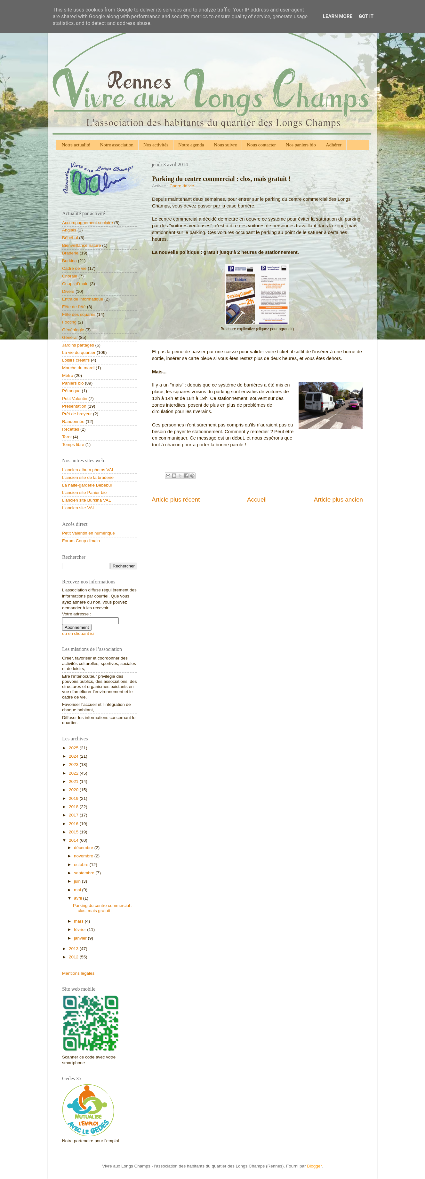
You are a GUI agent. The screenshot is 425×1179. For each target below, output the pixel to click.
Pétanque (71, 390)
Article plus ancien (338, 499)
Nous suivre (225, 144)
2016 (74, 823)
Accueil (257, 499)
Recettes (70, 429)
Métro (67, 375)
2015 (74, 832)
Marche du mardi (78, 367)
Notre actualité (76, 144)
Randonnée (73, 421)
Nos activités (155, 144)
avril (78, 898)
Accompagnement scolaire (87, 222)
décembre (84, 847)
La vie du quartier (78, 352)
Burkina (69, 260)
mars (79, 921)
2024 (74, 756)
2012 (74, 957)
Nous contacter (261, 144)
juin (78, 881)
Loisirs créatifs (76, 360)
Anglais (69, 230)
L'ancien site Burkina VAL (86, 500)
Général (69, 337)
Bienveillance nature (81, 245)
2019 (74, 798)
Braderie (70, 253)
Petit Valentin (74, 398)
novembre (84, 856)
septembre (85, 873)
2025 (74, 748)
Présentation (74, 406)
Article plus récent (176, 499)
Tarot (67, 436)
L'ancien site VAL (78, 507)
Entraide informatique (82, 299)
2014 (74, 840)
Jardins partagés (78, 345)
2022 (74, 773)
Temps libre (73, 444)
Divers (68, 291)
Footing (69, 322)
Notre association (116, 144)
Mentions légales (78, 973)
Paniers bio (73, 383)
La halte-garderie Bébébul (87, 485)
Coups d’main (75, 283)
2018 (74, 806)
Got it (366, 16)
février (80, 929)
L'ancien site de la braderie (88, 477)
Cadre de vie (182, 185)
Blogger (314, 1166)
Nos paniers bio (301, 144)
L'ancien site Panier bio (84, 492)
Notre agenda (191, 144)
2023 (74, 764)
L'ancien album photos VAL (88, 469)
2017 (74, 815)
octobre (82, 864)
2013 (74, 948)
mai (78, 889)
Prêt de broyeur (77, 413)
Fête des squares (78, 314)
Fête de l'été (74, 306)
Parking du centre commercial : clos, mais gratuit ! (102, 908)
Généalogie (73, 329)
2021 (74, 781)
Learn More (337, 16)
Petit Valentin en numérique (88, 533)
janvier (81, 938)
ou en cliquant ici (78, 633)
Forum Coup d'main (81, 540)
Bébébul (70, 237)
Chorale (69, 276)
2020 (74, 789)
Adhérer (333, 144)
